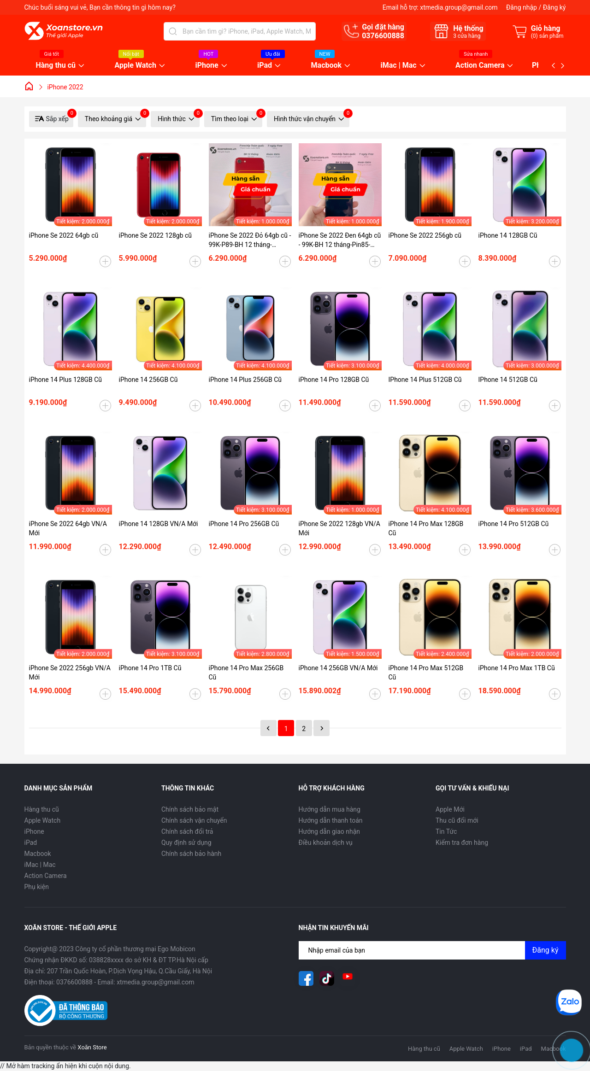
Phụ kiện (36, 886)
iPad (264, 65)
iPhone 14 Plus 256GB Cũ (245, 379)
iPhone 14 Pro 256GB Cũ (244, 523)
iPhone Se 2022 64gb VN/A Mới (68, 528)
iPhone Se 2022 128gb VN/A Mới (339, 528)
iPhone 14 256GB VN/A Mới (338, 668)
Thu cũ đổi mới (457, 820)
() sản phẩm (547, 36)
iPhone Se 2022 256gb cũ (425, 235)
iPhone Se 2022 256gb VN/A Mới (70, 672)
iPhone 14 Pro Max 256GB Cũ (246, 672)
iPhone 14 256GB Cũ (148, 379)
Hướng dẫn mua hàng (329, 809)
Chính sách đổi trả (187, 831)
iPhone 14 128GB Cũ (507, 235)
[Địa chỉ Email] (432, 950)
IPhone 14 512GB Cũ (507, 379)
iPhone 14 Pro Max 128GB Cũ (426, 528)
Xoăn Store (91, 1047)
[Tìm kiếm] (173, 31)
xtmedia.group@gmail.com (458, 7)
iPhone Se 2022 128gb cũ (155, 235)
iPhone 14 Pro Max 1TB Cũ (516, 668)
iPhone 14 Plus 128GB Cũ (65, 379)
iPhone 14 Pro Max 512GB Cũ (426, 672)
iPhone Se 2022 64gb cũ (64, 235)
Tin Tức (446, 831)
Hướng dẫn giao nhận (329, 831)
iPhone (206, 65)
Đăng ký (554, 7)
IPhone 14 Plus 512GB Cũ (425, 379)
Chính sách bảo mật (189, 809)
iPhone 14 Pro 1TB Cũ (150, 668)
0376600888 (383, 35)
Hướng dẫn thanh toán (331, 820)
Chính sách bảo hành (191, 853)
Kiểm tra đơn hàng (462, 842)
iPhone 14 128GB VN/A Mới (158, 523)
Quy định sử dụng (186, 842)
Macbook (326, 65)
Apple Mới (450, 809)
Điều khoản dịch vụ (326, 842)
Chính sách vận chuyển (194, 820)
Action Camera (479, 65)
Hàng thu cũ (56, 65)
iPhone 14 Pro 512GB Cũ (513, 523)
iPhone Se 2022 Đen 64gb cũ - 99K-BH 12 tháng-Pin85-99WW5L (340, 240)
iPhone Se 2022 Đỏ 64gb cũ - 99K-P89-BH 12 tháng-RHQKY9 (250, 240)
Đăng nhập (521, 7)
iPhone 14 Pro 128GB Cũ (334, 379)
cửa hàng (466, 36)
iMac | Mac (399, 65)
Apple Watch (135, 65)
